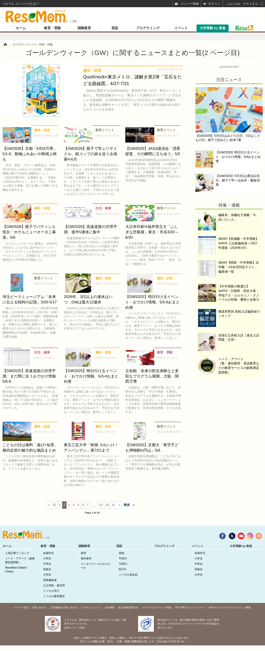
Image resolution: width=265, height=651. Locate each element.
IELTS (122, 569)
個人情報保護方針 (128, 607)
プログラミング (148, 28)
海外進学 (86, 558)
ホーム (21, 28)
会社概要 (110, 607)
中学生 (47, 563)
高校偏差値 (50, 580)
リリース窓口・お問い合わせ (30, 607)
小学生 (47, 558)
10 (101, 505)
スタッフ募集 (243, 607)
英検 (121, 553)
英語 (114, 28)
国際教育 (84, 28)
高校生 (47, 569)
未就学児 (48, 553)
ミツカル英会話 (128, 574)
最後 (127, 505)
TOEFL (123, 563)
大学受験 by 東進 (212, 28)
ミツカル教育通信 (54, 596)
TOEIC (123, 558)
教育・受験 (52, 28)
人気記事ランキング (17, 553)
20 (107, 505)
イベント (181, 28)
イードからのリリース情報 (156, 607)
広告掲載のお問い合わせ (63, 607)
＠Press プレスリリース (222, 607)
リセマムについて (91, 607)
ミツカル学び (51, 590)
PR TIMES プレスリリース (190, 607)
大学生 (47, 574)
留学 (83, 553)
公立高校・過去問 (54, 585)
